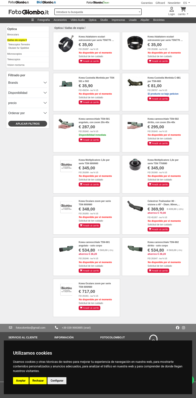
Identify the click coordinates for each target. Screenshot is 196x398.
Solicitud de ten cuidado (91, 56)
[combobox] (98, 11)
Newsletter (174, 2)
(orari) (87, 327)
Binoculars (13, 34)
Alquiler (144, 19)
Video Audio (78, 19)
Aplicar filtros (28, 123)
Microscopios (14, 53)
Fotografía (44, 19)
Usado (132, 19)
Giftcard (160, 2)
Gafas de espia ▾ (17, 40)
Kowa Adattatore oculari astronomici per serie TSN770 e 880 (96, 40)
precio (12, 103)
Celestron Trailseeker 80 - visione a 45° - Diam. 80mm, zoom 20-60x (163, 204)
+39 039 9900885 (72, 327)
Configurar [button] (57, 380)
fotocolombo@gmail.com (30, 327)
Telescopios (13, 59)
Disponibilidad (17, 92)
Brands (13, 82)
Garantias (147, 2)
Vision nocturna (15, 64)
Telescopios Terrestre (19, 44)
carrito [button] (182, 11)
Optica (92, 19)
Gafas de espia (74, 27)
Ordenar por (16, 113)
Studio (104, 19)
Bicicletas (159, 19)
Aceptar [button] (21, 380)
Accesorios (60, 19)
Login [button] (171, 11)
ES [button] (185, 2)
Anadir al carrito (89, 61)
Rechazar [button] (38, 380)
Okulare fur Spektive (18, 48)
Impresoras (118, 19)
